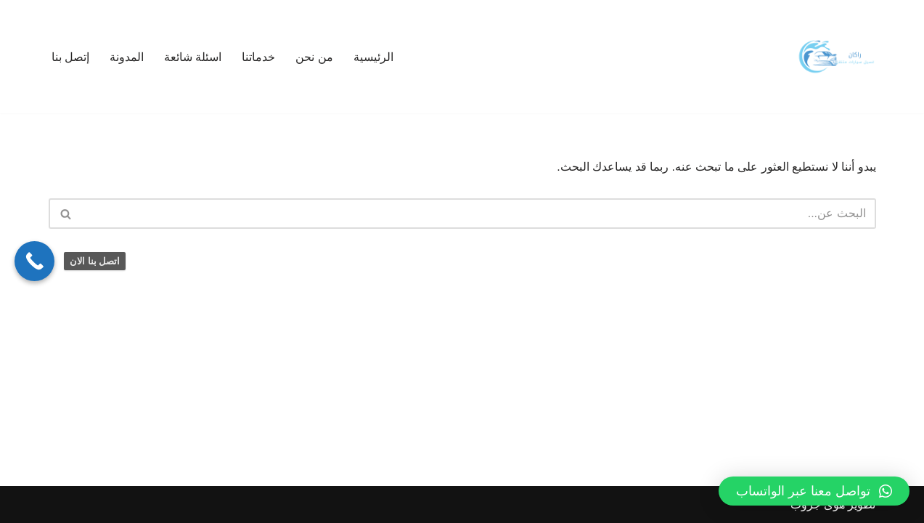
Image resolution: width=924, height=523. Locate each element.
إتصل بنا (70, 57)
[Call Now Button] (34, 261)
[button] (814, 491)
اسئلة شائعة (192, 57)
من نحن (313, 57)
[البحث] (478, 213)
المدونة (127, 57)
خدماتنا (258, 57)
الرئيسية (373, 57)
